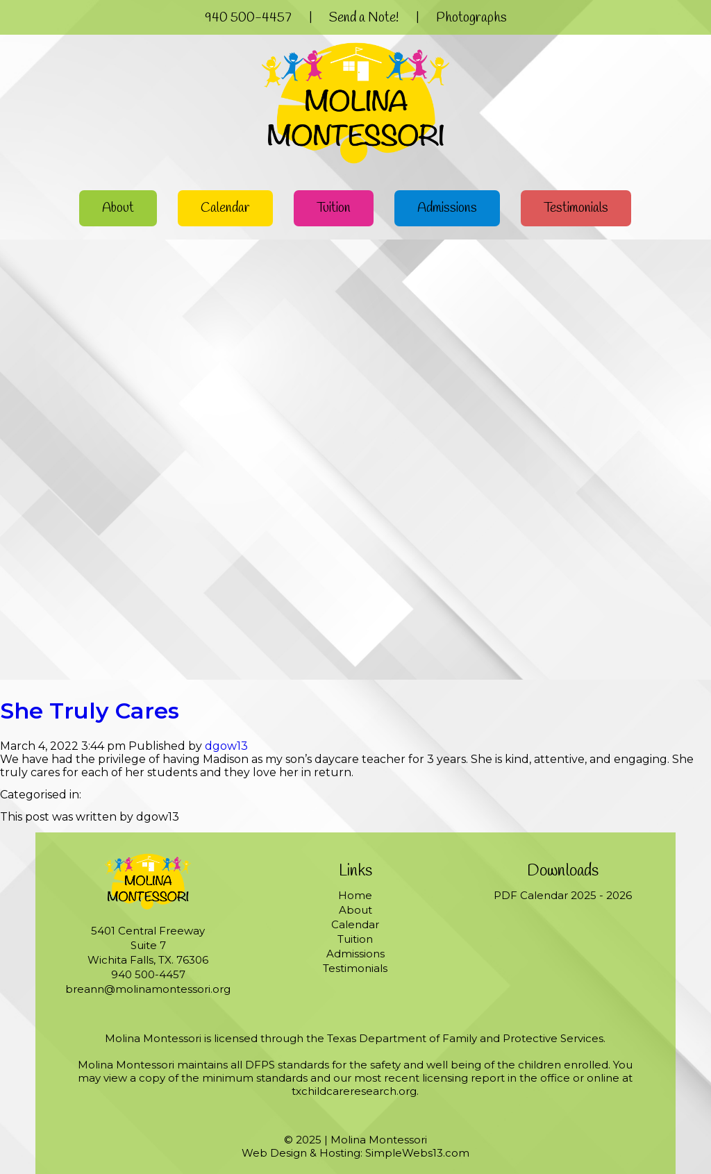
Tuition (334, 208)
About (118, 208)
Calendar (225, 208)
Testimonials (576, 208)
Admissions (447, 208)
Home (355, 895)
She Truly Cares (89, 710)
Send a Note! (364, 18)
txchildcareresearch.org (354, 1091)
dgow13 (226, 746)
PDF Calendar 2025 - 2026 (563, 895)
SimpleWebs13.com (417, 1152)
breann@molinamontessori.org (148, 989)
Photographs (471, 18)
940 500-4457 (248, 18)
